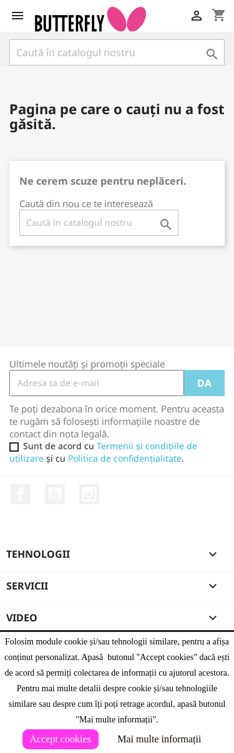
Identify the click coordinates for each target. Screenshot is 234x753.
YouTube (55, 494)
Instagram (89, 494)
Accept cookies (60, 739)
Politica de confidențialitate (125, 458)
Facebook (21, 494)
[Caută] (117, 52)
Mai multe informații (159, 739)
